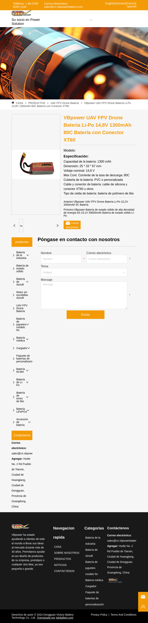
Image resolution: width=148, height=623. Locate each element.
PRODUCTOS (37, 103)
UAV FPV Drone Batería (65, 103)
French (131, 3)
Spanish (131, 6)
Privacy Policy (99, 614)
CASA (19, 103)
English (109, 3)
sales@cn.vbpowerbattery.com (30, 453)
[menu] (91, 19)
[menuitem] (91, 19)
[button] (91, 20)
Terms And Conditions (123, 614)
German (120, 3)
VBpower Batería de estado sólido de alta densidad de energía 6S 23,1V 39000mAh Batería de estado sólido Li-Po (99, 212)
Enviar (85, 314)
